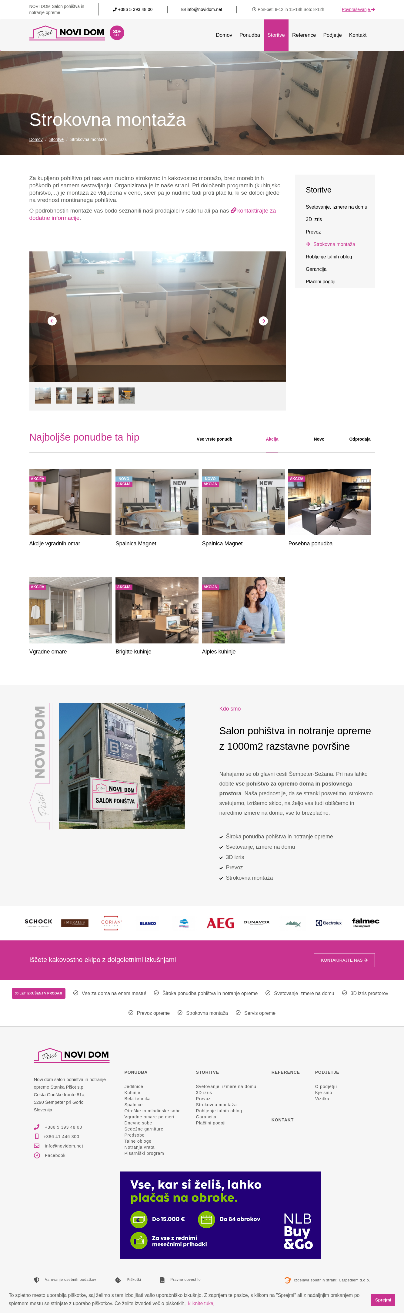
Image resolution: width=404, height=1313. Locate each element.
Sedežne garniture (144, 1129)
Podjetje (332, 35)
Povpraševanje (358, 9)
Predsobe (135, 1135)
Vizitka (322, 1098)
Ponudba (249, 35)
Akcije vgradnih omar (54, 544)
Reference (304, 35)
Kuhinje (133, 1092)
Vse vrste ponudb (214, 439)
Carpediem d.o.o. (354, 1280)
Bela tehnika (138, 1098)
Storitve (276, 35)
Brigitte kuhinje (133, 652)
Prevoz (313, 231)
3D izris (314, 219)
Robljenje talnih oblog (329, 256)
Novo (319, 439)
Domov (224, 35)
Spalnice (134, 1104)
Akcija (272, 439)
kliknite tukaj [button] (201, 1303)
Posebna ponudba (310, 544)
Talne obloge (138, 1141)
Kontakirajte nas (344, 960)
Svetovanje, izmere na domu (336, 207)
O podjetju (326, 1086)
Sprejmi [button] (383, 1300)
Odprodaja (359, 439)
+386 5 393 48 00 (132, 9)
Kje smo (323, 1092)
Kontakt (358, 35)
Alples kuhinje (218, 652)
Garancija (316, 269)
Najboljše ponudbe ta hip (84, 437)
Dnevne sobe (138, 1122)
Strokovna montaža (334, 244)
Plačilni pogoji (321, 281)
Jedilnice (134, 1086)
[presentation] (52, 321)
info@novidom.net (202, 9)
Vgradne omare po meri (150, 1116)
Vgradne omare (48, 652)
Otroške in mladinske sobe (153, 1110)
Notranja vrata (140, 1147)
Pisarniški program (144, 1153)
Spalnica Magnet (135, 544)
